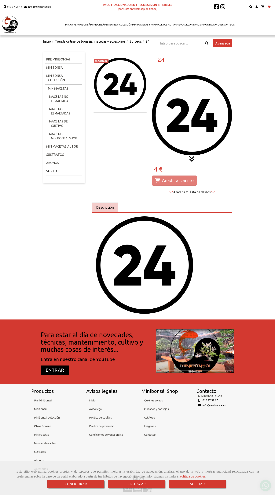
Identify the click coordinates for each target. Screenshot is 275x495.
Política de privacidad (101, 426)
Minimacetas (57, 88)
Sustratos (55, 154)
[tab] (105, 207)
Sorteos (53, 171)
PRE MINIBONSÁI (81, 24)
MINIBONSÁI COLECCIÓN (118, 24)
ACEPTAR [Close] (197, 484)
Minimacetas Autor (62, 146)
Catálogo (149, 417)
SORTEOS (229, 24)
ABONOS (196, 24)
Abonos (52, 162)
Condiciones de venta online (106, 434)
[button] (257, 7)
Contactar (150, 434)
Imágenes (150, 426)
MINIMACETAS (141, 24)
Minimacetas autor (45, 443)
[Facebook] (216, 7)
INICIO (68, 24)
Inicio (92, 400)
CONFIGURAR (76, 484)
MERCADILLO (183, 24)
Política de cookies (192, 476)
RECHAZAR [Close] (136, 484)
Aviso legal (95, 409)
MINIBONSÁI (98, 24)
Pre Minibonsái (43, 400)
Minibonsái (55, 67)
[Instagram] (222, 7)
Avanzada (222, 43)
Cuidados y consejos (156, 409)
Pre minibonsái (58, 59)
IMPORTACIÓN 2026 (212, 24)
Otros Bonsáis (42, 426)
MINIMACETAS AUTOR (163, 24)
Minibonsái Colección (47, 417)
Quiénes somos (153, 400)
